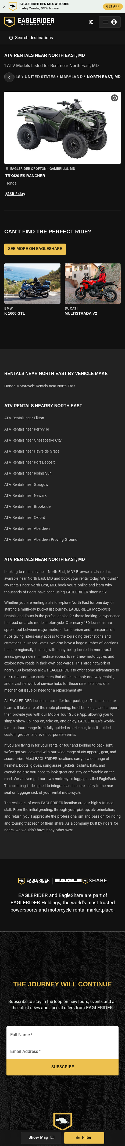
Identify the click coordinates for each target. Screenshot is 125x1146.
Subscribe (62, 1067)
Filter (84, 1138)
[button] (62, 145)
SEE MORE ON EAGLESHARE (35, 249)
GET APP (113, 6)
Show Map (41, 1138)
